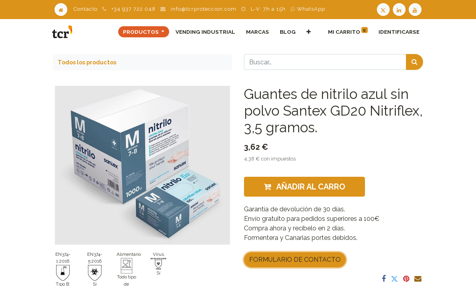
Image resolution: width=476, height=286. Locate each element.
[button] (307, 31)
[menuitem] (204, 31)
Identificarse (397, 32)
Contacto (86, 9)
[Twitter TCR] (383, 9)
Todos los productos (87, 62)
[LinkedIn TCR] (400, 9)
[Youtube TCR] (416, 9)
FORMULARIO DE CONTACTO (295, 259)
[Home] (61, 9)
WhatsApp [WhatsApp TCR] (308, 9)
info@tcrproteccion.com (203, 9)
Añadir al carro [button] (304, 186)
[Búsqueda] (414, 62)
